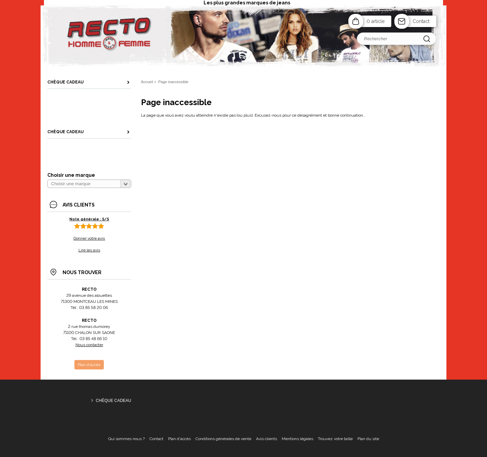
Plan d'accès (179, 438)
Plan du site (368, 438)
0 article (376, 21)
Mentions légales (297, 438)
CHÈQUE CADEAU (113, 400)
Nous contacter (89, 344)
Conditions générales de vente (223, 438)
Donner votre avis (89, 238)
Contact (421, 21)
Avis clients (266, 438)
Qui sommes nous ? (126, 438)
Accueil (147, 82)
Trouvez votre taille (335, 438)
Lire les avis (89, 250)
